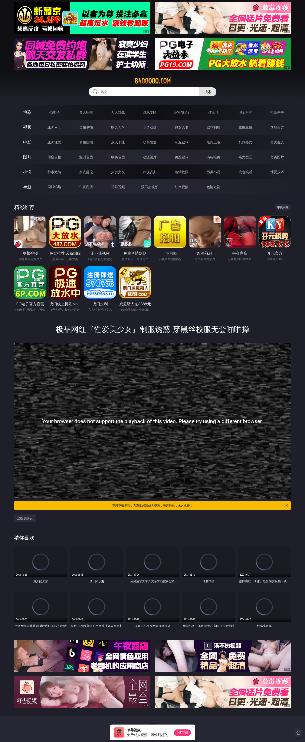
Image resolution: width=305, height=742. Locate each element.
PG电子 (54, 112)
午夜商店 (86, 186)
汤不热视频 (149, 186)
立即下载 (182, 732)
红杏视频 (181, 186)
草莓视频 (118, 186)
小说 (27, 172)
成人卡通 (118, 142)
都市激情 (54, 172)
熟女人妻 (181, 127)
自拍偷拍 (86, 127)
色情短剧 (213, 186)
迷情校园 (181, 172)
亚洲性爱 (54, 142)
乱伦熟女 (245, 142)
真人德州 (86, 112)
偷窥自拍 (54, 157)
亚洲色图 (86, 157)
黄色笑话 (245, 172)
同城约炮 (54, 186)
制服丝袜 (181, 142)
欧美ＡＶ (118, 127)
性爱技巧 (277, 172)
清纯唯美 (213, 157)
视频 (27, 127)
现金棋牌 (245, 112)
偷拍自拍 (86, 142)
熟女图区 (245, 157)
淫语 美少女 (25, 518)
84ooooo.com (152, 81)
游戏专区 (150, 112)
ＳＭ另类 (277, 127)
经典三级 (213, 142)
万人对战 (118, 112)
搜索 (207, 91)
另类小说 (213, 172)
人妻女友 (118, 172)
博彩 (27, 112)
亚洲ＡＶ (54, 127)
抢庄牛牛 (277, 112)
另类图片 (277, 157)
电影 (27, 142)
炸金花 (213, 112)
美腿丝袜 (181, 157)
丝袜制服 (213, 127)
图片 (27, 157)
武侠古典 (150, 172)
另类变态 (277, 142)
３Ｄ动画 (150, 127)
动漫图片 (150, 157)
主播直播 (245, 127)
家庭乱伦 (86, 172)
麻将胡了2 (181, 112)
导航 (27, 187)
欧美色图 (118, 157)
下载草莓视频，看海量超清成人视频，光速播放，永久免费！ (200, 505)
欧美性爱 (150, 142)
